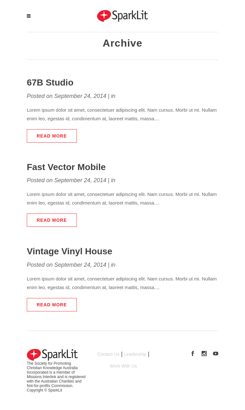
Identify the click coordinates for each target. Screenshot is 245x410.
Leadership (135, 354)
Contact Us (108, 354)
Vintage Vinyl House (69, 251)
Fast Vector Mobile (66, 167)
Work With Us (123, 366)
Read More (52, 135)
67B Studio (50, 82)
